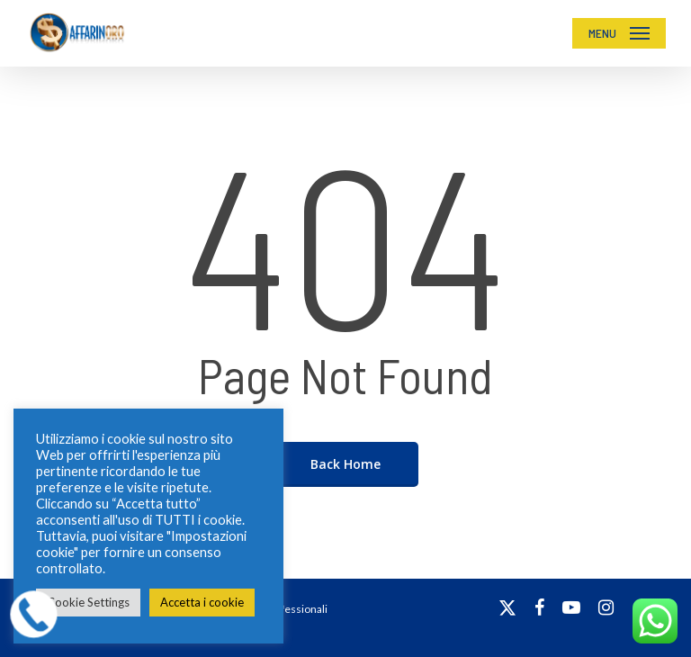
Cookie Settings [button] (88, 602)
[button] (619, 33)
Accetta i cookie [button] (202, 602)
